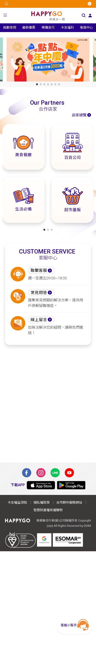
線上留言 (39, 319)
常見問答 (39, 292)
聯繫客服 (39, 270)
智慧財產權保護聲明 (48, 510)
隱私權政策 (42, 503)
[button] (5, 15)
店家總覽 (79, 115)
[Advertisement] (48, 404)
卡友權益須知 (17, 503)
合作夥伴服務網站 (69, 503)
